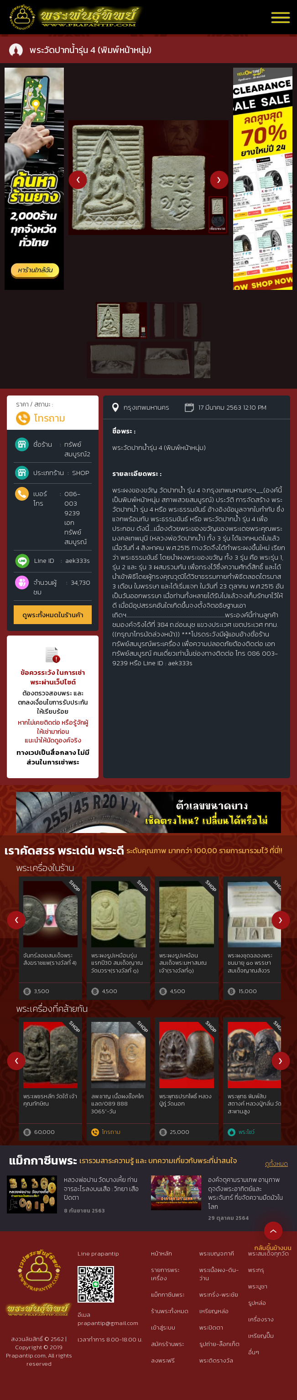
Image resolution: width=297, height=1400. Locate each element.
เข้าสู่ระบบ (163, 1327)
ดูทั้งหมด (276, 1164)
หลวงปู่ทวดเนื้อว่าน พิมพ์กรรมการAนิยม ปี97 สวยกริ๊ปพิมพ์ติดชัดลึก (46, 1107)
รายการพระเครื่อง (165, 1274)
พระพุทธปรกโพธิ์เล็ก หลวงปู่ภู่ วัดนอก (112, 1100)
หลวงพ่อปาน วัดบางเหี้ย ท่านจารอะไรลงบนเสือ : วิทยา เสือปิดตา (101, 1189)
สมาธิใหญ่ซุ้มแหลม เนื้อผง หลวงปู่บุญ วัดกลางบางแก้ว (179, 1104)
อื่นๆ (253, 1352)
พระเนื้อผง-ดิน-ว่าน (219, 1274)
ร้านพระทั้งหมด (169, 1311)
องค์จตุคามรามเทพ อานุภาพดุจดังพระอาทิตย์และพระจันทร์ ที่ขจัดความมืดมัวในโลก (245, 1193)
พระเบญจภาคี (216, 1253)
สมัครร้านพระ (167, 1344)
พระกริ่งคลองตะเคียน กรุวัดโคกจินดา (46, 959)
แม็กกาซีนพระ (167, 1294)
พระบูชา (257, 1286)
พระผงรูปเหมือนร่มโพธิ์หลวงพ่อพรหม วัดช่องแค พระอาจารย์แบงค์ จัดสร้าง (252, 967)
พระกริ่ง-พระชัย (218, 1294)
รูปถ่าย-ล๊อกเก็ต (219, 1344)
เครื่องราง (261, 1319)
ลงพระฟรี (163, 1360)
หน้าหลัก (161, 1253)
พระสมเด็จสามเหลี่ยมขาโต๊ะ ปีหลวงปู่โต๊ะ (250, 1100)
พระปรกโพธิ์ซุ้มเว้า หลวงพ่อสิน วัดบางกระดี (115, 963)
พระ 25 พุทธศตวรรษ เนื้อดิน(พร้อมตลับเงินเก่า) (183, 963)
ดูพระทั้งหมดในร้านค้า (52, 614)
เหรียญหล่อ (214, 1311)
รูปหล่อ (257, 1302)
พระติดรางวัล (216, 1360)
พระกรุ (256, 1270)
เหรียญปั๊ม (261, 1335)
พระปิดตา (211, 1327)
